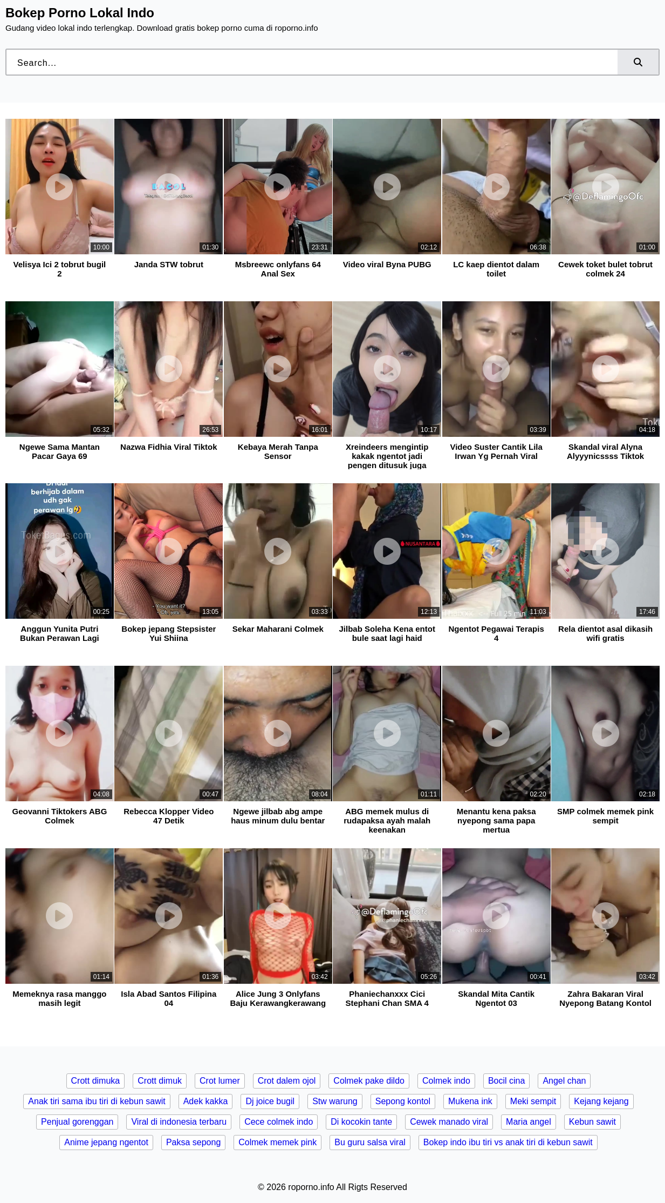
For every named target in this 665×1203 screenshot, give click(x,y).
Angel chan (564, 1080)
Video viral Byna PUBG (387, 264)
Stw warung (335, 1101)
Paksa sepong (193, 1142)
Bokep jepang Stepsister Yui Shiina (168, 633)
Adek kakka (205, 1101)
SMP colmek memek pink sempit (605, 816)
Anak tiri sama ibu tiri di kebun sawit (96, 1101)
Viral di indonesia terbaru (179, 1121)
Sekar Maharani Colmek (278, 628)
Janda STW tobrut (168, 264)
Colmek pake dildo (369, 1080)
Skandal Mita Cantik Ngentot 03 (496, 998)
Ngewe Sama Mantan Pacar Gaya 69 (59, 451)
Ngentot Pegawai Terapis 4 (496, 633)
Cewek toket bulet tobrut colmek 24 (605, 269)
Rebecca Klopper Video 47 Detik (169, 816)
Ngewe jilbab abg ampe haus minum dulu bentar (278, 816)
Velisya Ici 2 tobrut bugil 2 (59, 269)
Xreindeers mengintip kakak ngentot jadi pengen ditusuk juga (387, 456)
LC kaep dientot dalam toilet (496, 269)
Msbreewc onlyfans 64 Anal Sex (278, 269)
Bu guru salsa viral (370, 1142)
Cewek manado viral (449, 1121)
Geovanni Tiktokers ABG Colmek (59, 816)
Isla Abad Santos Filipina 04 (168, 998)
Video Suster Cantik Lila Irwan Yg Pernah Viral (496, 451)
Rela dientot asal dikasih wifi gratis (605, 633)
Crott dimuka (95, 1080)
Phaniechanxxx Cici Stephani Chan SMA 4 (386, 998)
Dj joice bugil (269, 1101)
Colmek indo (446, 1080)
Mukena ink (470, 1101)
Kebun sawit (592, 1121)
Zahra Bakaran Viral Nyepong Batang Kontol (605, 998)
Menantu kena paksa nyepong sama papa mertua (496, 820)
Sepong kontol (402, 1101)
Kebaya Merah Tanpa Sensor (278, 451)
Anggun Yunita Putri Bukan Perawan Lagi (59, 633)
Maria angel (528, 1121)
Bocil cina (506, 1080)
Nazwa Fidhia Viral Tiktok (168, 446)
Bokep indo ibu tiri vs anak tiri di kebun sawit (508, 1142)
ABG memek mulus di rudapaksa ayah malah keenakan (387, 820)
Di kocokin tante (361, 1121)
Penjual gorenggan (77, 1121)
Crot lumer (220, 1080)
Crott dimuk (160, 1080)
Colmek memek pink (277, 1142)
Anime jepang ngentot (106, 1142)
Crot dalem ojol (287, 1080)
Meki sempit (533, 1101)
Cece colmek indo (278, 1121)
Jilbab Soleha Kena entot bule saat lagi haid (387, 633)
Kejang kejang (601, 1101)
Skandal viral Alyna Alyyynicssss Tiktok (605, 451)
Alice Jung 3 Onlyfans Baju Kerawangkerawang (278, 998)
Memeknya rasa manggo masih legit (59, 998)
